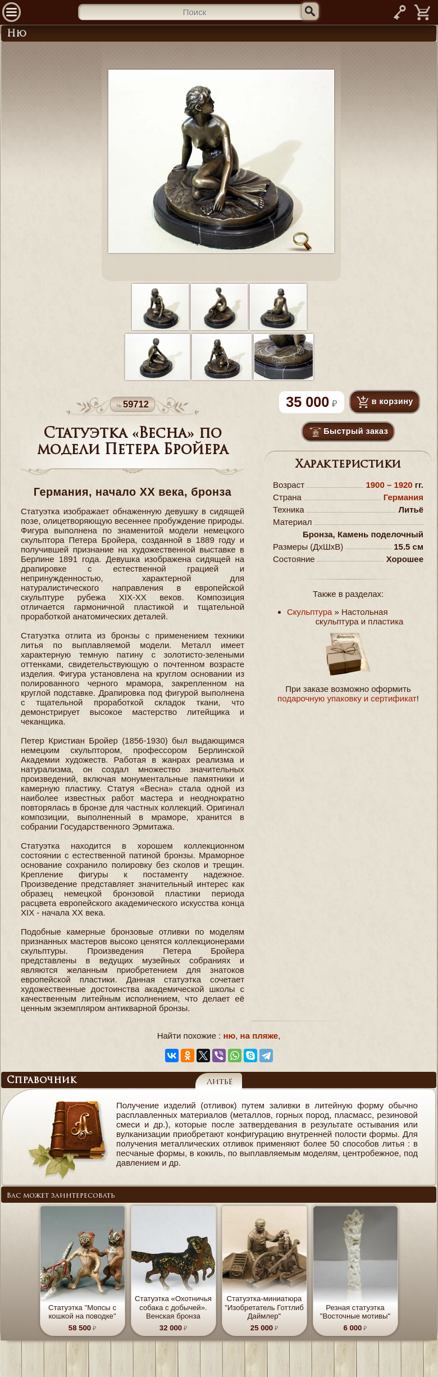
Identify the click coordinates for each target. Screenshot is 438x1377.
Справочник (41, 1080)
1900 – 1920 (390, 485)
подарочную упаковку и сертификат (347, 698)
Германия (403, 497)
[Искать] (310, 11)
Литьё (219, 1082)
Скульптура (309, 612)
